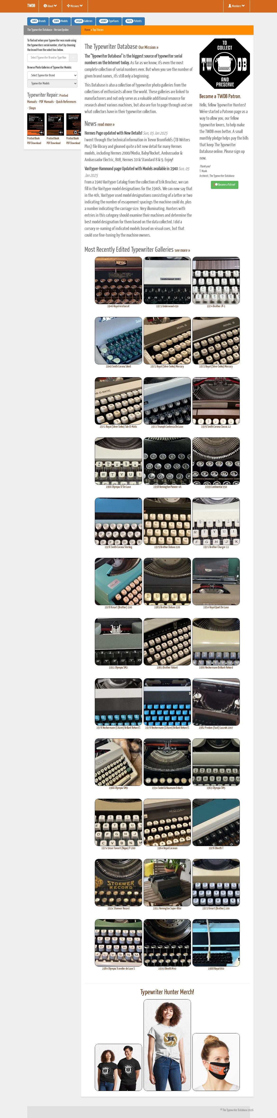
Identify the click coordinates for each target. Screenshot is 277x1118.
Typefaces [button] (109, 21)
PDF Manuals (46, 102)
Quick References (66, 102)
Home (87, 30)
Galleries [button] (83, 21)
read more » (106, 125)
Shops (32, 108)
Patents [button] (133, 21)
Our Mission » (148, 48)
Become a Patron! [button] (224, 185)
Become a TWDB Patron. (220, 96)
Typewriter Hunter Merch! (167, 992)
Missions (75, 6)
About (50, 6)
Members (236, 6)
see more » (182, 250)
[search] (52, 75)
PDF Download (34, 143)
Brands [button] (38, 21)
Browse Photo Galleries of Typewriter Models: (49, 67)
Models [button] (60, 21)
